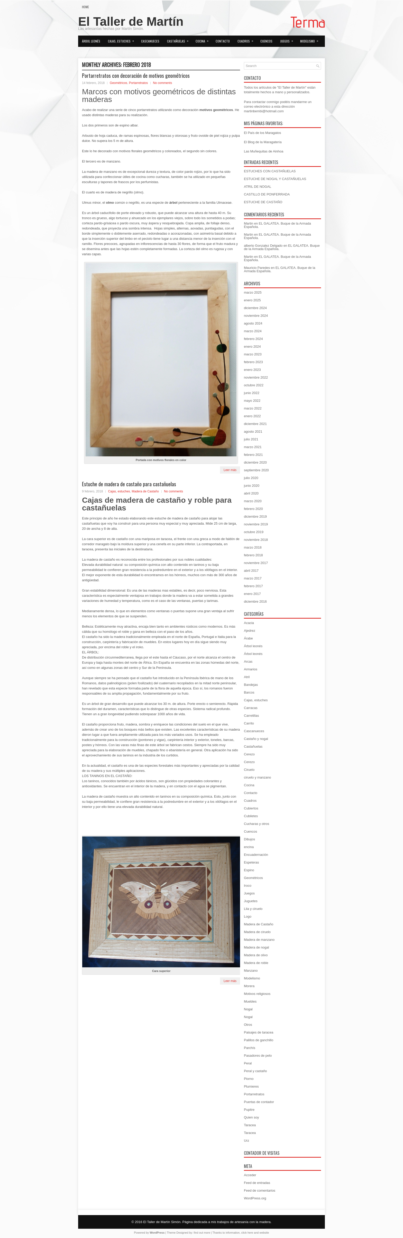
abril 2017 (251, 571)
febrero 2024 (253, 339)
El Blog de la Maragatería (263, 142)
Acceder (250, 1175)
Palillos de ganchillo (258, 1040)
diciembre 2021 (255, 424)
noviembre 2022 (256, 377)
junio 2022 (251, 393)
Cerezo (249, 754)
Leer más (230, 470)
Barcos (249, 692)
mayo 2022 (252, 401)
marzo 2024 (253, 331)
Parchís (249, 1048)
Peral (248, 1063)
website (264, 1232)
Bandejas (251, 685)
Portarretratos (138, 51)
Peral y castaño (255, 1071)
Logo (247, 916)
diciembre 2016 (255, 601)
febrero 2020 (253, 509)
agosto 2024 (253, 323)
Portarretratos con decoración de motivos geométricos (136, 75)
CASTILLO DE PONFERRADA (267, 194)
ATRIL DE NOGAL (257, 187)
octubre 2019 (253, 532)
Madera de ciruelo (257, 932)
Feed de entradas (257, 1183)
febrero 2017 (253, 586)
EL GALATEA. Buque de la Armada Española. (277, 225)
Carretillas (251, 716)
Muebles (91, 51)
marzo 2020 (253, 501)
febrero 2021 (253, 455)
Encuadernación (256, 855)
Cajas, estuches (122, 39)
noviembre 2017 (256, 563)
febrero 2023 (253, 362)
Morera (249, 986)
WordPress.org (255, 1198)
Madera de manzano (259, 940)
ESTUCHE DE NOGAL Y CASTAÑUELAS (275, 179)
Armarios (250, 669)
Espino (249, 870)
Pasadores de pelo (258, 1055)
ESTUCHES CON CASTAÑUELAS (270, 171)
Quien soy (164, 52)
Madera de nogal (256, 947)
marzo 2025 (253, 292)
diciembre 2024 (255, 308)
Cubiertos (251, 808)
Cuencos (266, 41)
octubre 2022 (253, 385)
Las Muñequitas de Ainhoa (263, 151)
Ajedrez (249, 631)
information (233, 1232)
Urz (246, 1140)
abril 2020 (251, 493)
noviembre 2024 (256, 316)
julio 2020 (251, 478)
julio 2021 (251, 439)
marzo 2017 (253, 578)
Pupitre (249, 1110)
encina (249, 847)
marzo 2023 (253, 354)
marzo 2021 (253, 447)
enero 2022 (252, 416)
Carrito (249, 723)
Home (85, 7)
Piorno (249, 1079)
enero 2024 (252, 346)
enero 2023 (252, 370)
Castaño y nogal (256, 739)
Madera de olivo (256, 955)
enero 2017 (252, 594)
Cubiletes (251, 816)
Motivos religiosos (257, 994)
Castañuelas (179, 39)
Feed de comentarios (259, 1190)
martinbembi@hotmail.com (264, 111)
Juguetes (251, 901)
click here (247, 1232)
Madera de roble (256, 963)
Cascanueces (150, 41)
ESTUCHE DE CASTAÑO (263, 202)
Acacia (249, 623)
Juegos (288, 39)
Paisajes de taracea (258, 1032)
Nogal (248, 1009)
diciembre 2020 (255, 462)
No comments (162, 83)
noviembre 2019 (256, 524)
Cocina (204, 39)
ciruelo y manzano (257, 777)
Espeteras (251, 862)
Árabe (248, 638)
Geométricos (118, 83)
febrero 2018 (253, 555)
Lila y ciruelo (253, 909)
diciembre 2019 (255, 516)
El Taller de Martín (131, 21)
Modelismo (311, 39)
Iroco (247, 885)
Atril (247, 677)
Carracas (251, 708)
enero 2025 (252, 300)
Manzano (251, 970)
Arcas (248, 661)
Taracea (250, 1125)
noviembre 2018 (256, 540)
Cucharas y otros (256, 824)
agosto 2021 (253, 431)
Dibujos (249, 839)
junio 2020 (251, 486)
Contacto (223, 41)
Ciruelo (249, 770)
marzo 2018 (253, 547)
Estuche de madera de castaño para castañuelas (129, 484)
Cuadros (247, 39)
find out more (202, 1232)
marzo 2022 (253, 408)
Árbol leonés (91, 41)
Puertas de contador (259, 1102)
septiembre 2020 (256, 470)
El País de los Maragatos (262, 133)
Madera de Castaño (145, 491)
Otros (112, 51)
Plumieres (251, 1086)
